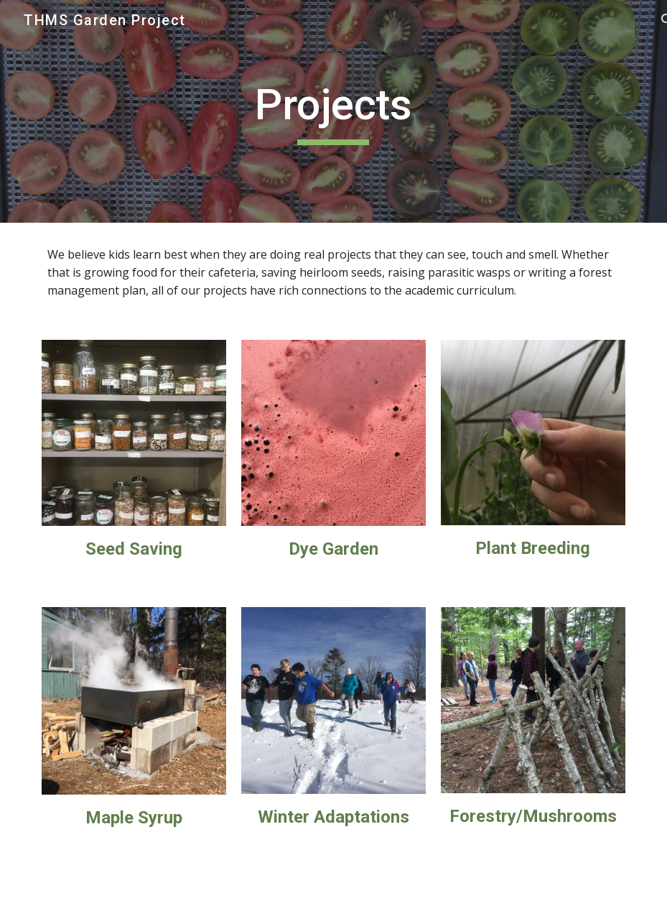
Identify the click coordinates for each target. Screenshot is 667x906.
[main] (333, 111)
